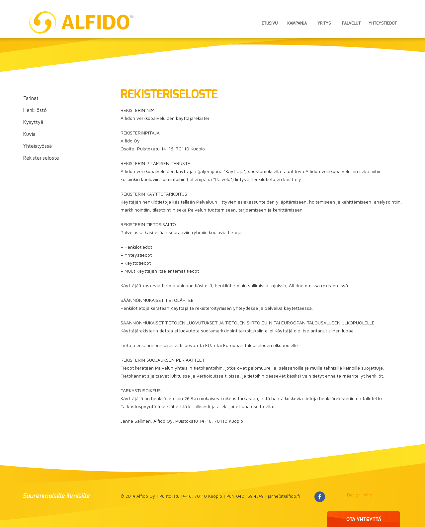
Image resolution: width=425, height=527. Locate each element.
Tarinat (31, 98)
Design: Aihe (359, 494)
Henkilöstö (35, 110)
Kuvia (29, 134)
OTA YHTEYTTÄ (363, 519)
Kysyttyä (33, 122)
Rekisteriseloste (41, 158)
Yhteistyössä (37, 146)
